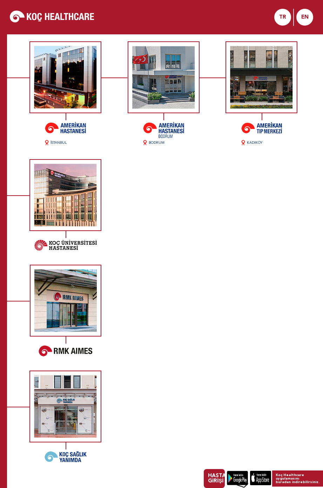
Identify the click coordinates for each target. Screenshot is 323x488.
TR (282, 17)
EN (305, 17)
